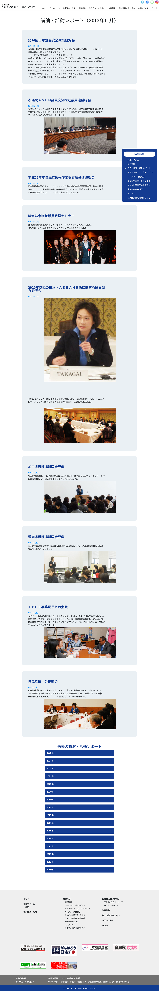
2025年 (50, 752)
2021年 (50, 783)
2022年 (50, 776)
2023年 (50, 768)
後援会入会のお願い (97, 8)
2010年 (50, 869)
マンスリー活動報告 (136, 176)
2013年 (50, 846)
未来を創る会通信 (135, 189)
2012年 (50, 853)
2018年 (50, 807)
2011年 (50, 861)
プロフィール (54, 8)
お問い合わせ (143, 8)
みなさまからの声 (111, 905)
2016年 (50, 822)
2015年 (50, 830)
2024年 (50, 760)
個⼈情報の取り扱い (127, 8)
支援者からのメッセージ (113, 902)
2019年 (50, 799)
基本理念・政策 (69, 8)
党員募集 (111, 8)
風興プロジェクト (140, 172)
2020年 (50, 791)
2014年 (50, 838)
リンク (154, 8)
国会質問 (131, 164)
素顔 (27, 907)
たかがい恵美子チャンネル (139, 181)
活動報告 (82, 8)
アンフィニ (132, 193)
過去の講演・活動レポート (139, 168)
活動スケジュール (135, 159)
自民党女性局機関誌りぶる (139, 197)
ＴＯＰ (43, 8)
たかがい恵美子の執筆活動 (139, 185)
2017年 (50, 815)
